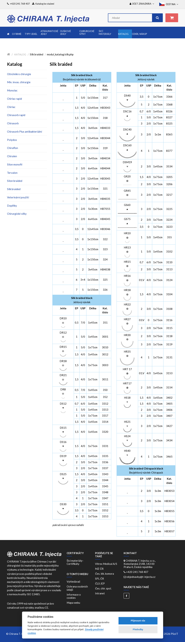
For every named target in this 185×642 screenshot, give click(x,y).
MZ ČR (100, 568)
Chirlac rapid (14, 98)
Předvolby (138, 629)
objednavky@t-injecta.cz (141, 576)
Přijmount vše (138, 620)
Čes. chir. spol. (104, 588)
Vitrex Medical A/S (106, 563)
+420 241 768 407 (137, 571)
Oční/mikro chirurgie (19, 74)
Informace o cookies (74, 596)
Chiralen (12, 156)
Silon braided (14, 180)
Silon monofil (14, 164)
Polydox (12, 139)
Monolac (12, 90)
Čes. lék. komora (105, 573)
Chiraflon (12, 147)
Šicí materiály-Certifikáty (75, 562)
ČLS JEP (100, 583)
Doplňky (12, 205)
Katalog (20, 54)
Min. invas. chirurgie (19, 82)
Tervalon (12, 172)
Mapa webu (73, 602)
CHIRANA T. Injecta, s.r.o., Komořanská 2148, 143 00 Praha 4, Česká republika (140, 563)
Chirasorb (13, 123)
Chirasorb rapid (16, 115)
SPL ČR (100, 578)
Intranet (100, 593)
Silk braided (13, 189)
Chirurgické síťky (17, 213)
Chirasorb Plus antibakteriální (24, 131)
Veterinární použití (18, 197)
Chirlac (11, 106)
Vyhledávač (73, 581)
